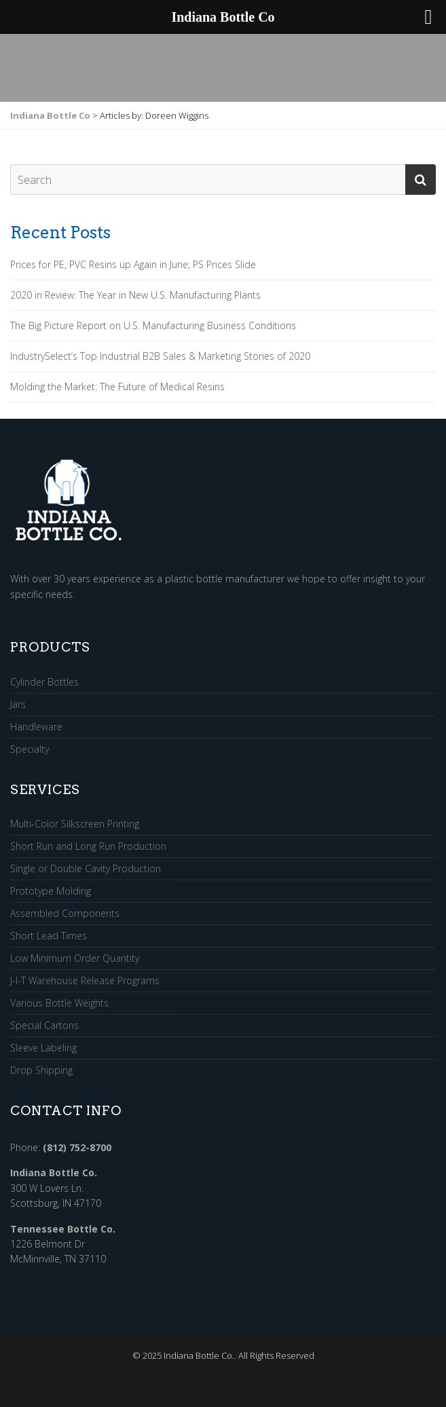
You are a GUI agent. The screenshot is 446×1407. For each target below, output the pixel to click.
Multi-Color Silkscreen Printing (74, 824)
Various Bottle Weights (59, 1003)
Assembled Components (64, 914)
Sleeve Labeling (43, 1048)
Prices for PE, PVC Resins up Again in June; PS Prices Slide (133, 264)
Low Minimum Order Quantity (74, 958)
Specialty (29, 749)
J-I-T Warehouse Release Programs (85, 981)
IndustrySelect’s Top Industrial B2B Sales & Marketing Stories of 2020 (160, 356)
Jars (18, 705)
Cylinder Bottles (44, 682)
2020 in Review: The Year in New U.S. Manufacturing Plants (135, 295)
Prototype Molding (50, 891)
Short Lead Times (48, 936)
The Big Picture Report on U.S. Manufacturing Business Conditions (153, 325)
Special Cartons (44, 1026)
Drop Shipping (41, 1070)
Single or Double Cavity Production (85, 869)
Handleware (36, 727)
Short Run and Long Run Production (88, 846)
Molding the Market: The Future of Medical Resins (117, 386)
